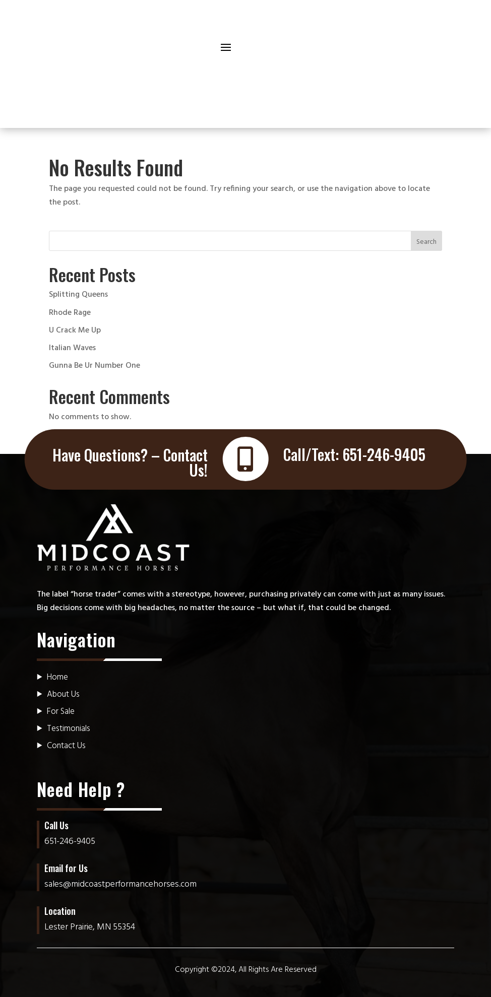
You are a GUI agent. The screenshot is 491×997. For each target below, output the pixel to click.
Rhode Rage (70, 312)
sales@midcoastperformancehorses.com (120, 884)
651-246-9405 (383, 454)
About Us (63, 694)
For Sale (61, 711)
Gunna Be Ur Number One (94, 365)
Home (57, 677)
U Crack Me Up (75, 330)
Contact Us (66, 746)
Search (426, 242)
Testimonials (68, 729)
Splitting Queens (78, 294)
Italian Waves (72, 348)
